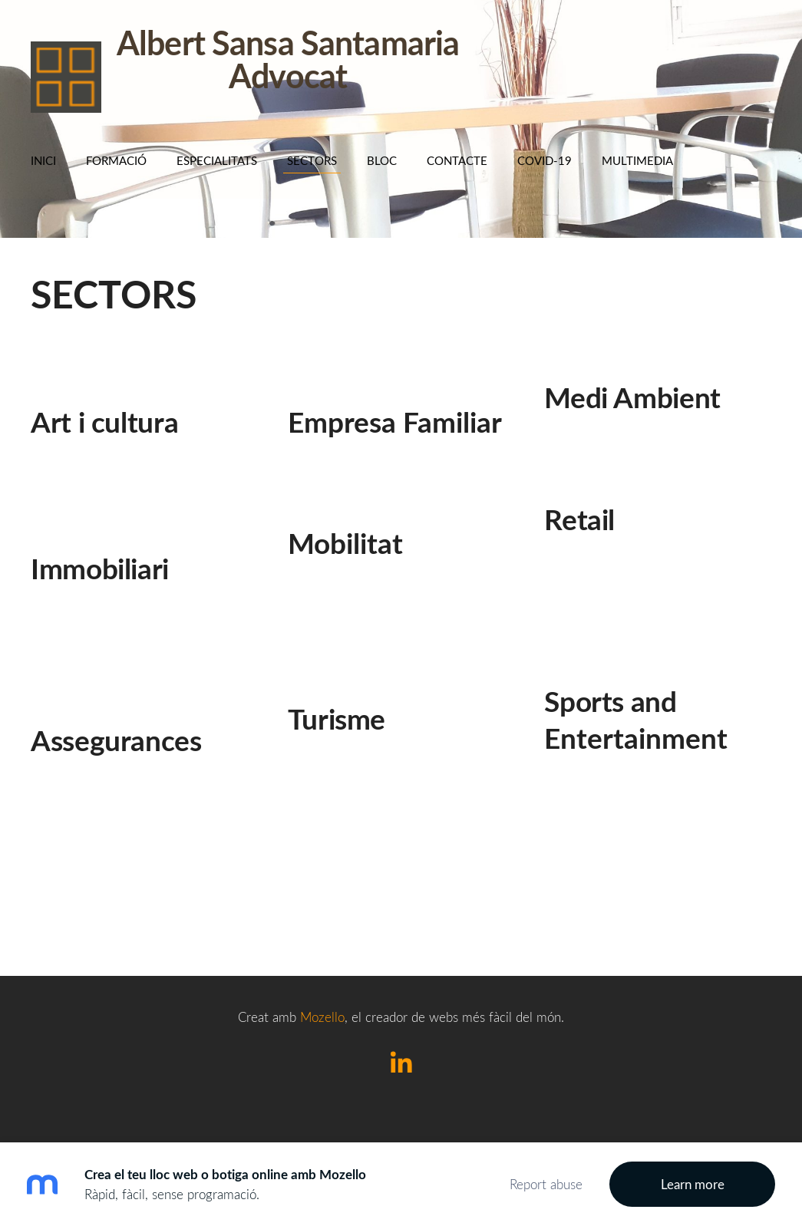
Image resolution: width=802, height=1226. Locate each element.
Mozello (322, 1017)
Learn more (692, 1184)
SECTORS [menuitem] (312, 160)
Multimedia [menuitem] (637, 160)
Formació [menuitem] (116, 160)
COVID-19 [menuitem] (544, 160)
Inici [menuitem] (43, 160)
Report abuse (546, 1184)
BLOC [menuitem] (382, 160)
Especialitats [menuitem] (217, 160)
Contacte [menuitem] (457, 160)
